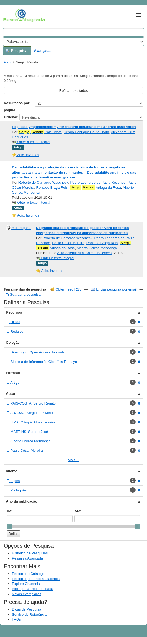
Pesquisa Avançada (27, 558)
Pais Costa (40, 132)
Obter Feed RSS (66, 289)
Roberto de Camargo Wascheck (43, 182)
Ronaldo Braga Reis (52, 188)
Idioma (11, 471)
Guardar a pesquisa (23, 294)
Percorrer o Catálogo (28, 574)
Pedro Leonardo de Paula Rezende (98, 182)
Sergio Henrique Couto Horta (86, 132)
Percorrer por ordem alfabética (36, 579)
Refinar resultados (73, 91)
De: (9, 511)
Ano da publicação (21, 501)
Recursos (14, 312)
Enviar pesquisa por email (114, 289)
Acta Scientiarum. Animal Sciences (84, 253)
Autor (8, 62)
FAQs (16, 619)
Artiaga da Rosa (95, 187)
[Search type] (73, 41)
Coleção (13, 343)
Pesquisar (17, 51)
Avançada (42, 51)
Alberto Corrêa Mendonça (97, 248)
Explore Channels (26, 584)
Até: (77, 511)
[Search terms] (73, 32)
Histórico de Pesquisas (30, 553)
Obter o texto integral (31, 142)
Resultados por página (17, 106)
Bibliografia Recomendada (32, 589)
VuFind (11, 15)
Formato (13, 373)
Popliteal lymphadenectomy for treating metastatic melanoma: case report (74, 127)
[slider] (9, 526)
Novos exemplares (26, 594)
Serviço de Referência (29, 614)
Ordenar (11, 117)
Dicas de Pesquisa (26, 609)
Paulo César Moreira (68, 243)
